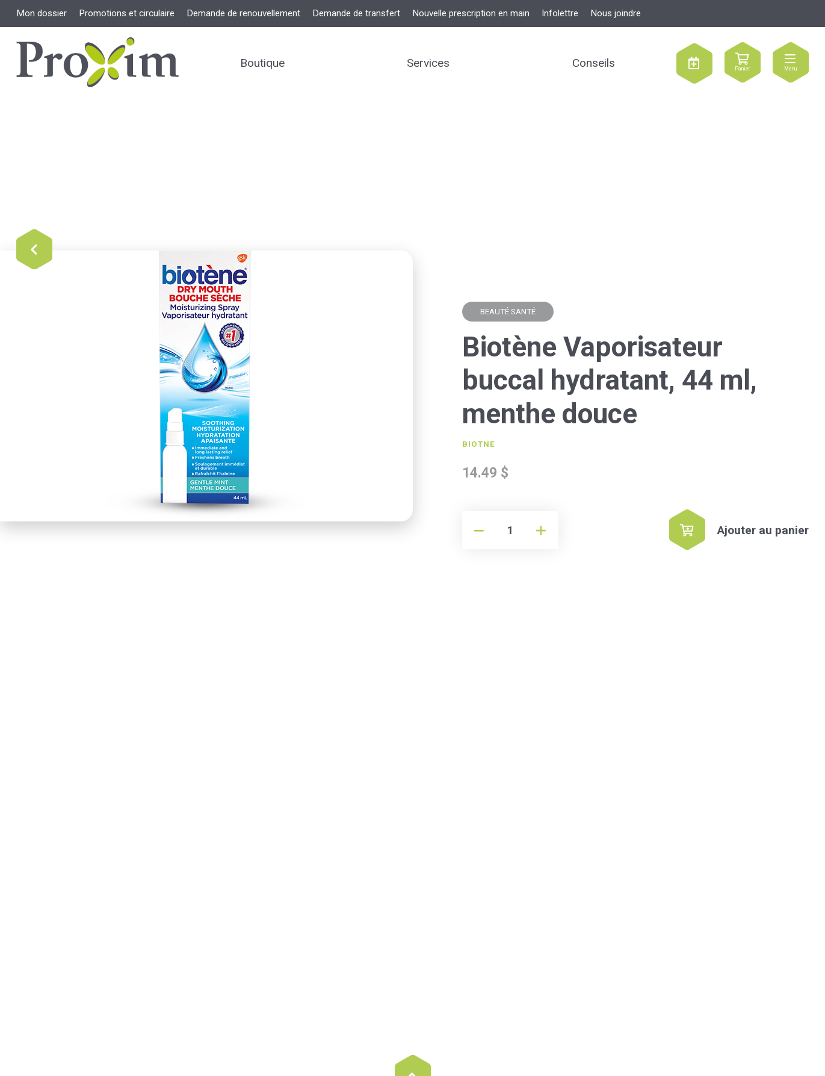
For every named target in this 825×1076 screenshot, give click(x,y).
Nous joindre (615, 13)
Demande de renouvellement (243, 13)
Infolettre (560, 13)
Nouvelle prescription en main (471, 13)
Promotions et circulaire (127, 13)
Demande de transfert (356, 13)
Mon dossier (41, 13)
